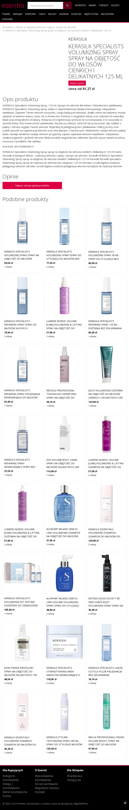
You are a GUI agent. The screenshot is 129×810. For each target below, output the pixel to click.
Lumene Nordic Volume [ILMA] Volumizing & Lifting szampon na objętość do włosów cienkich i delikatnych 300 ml (106, 467)
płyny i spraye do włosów (62, 27)
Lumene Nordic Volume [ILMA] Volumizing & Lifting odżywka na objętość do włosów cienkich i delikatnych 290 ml (21, 536)
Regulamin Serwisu (47, 788)
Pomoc (7, 796)
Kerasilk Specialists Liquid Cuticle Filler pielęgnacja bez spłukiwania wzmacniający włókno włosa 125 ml (105, 675)
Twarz (6, 14)
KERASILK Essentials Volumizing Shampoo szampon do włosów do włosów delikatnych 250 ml (104, 536)
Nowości (80, 5)
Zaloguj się (74, 780)
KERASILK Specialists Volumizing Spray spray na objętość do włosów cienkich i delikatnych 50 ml (21, 258)
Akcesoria (107, 14)
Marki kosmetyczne (15, 792)
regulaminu (80, 803)
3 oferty (50, 544)
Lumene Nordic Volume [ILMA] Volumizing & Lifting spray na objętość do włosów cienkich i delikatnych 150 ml (64, 328)
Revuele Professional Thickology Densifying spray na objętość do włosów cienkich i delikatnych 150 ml (61, 397)
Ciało (42, 14)
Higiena (64, 14)
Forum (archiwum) (46, 784)
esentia (13, 5)
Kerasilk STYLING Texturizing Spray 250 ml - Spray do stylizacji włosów (64, 741)
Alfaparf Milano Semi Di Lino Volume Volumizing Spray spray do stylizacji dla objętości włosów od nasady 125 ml (63, 605)
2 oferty (50, 266)
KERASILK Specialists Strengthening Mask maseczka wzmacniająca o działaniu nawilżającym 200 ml (64, 675)
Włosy (52, 14)
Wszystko (8, 27)
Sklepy (115, 5)
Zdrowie (7, 19)
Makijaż (17, 14)
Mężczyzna (91, 14)
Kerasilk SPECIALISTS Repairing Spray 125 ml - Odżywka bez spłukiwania (105, 324)
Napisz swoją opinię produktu (32, 185)
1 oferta (8, 266)
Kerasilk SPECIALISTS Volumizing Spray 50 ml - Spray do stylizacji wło (104, 255)
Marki (92, 5)
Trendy (103, 5)
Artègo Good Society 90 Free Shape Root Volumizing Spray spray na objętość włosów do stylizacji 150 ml (105, 605)
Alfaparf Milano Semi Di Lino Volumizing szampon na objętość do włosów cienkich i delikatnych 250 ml (63, 536)
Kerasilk (77, 39)
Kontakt (40, 792)
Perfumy (30, 14)
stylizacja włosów (35, 27)
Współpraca (74, 776)
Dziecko (76, 14)
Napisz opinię (77, 83)
